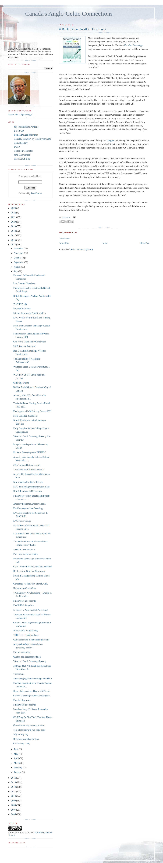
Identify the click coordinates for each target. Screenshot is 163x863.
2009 (13, 800)
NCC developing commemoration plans (31, 486)
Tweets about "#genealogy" (20, 114)
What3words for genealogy (25, 630)
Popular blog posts (21, 700)
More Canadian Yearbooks (25, 416)
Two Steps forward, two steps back (29, 730)
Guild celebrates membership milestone (31, 639)
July (16, 271)
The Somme (19, 674)
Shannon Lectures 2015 (24, 549)
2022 (13, 212)
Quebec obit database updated (27, 656)
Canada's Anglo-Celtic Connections (69, 13)
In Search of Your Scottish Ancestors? (30, 610)
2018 (13, 231)
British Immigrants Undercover (27, 491)
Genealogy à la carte (23, 150)
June (16, 749)
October (18, 257)
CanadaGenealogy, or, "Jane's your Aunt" (33, 138)
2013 (13, 782)
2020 (13, 221)
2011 (13, 791)
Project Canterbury (22, 308)
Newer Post (64, 243)
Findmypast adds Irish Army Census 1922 (32, 411)
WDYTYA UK (20, 304)
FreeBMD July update (23, 605)
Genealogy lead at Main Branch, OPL (30, 583)
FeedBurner (36, 193)
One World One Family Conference (29, 341)
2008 (13, 805)
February (18, 767)
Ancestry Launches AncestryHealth (29, 503)
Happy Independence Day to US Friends (31, 691)
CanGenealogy (21, 142)
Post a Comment (64, 238)
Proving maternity (21, 652)
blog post (111, 140)
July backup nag (20, 734)
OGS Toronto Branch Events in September (32, 566)
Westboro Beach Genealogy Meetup (29, 661)
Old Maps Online (21, 382)
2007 (13, 809)
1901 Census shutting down (26, 635)
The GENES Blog (22, 158)
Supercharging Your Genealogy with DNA (32, 678)
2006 (13, 814)
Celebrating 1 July (21, 743)
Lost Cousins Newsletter (24, 283)
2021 (13, 217)
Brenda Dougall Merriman (26, 134)
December (19, 248)
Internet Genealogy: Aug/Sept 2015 (29, 313)
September (19, 262)
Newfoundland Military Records (28, 482)
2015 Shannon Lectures (24, 346)
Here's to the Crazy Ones (24, 588)
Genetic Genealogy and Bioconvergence (31, 695)
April (16, 758)
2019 (13, 226)
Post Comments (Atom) (82, 249)
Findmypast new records (24, 601)
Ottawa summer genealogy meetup (29, 725)
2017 (13, 235)
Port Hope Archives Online (25, 554)
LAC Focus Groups (22, 521)
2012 (13, 787)
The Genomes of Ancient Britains (28, 469)
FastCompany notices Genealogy (28, 508)
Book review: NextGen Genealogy (84, 29)
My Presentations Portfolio (26, 127)
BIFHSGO (19, 130)
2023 (13, 208)
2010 (13, 796)
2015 (13, 244)
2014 (13, 778)
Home (104, 243)
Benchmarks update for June (26, 739)
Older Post (144, 243)
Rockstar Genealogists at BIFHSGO (29, 452)
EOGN (17, 146)
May (16, 754)
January (17, 772)
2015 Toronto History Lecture (27, 465)
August (17, 267)
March (17, 763)
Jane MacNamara (22, 154)
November (19, 253)
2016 (13, 240)
